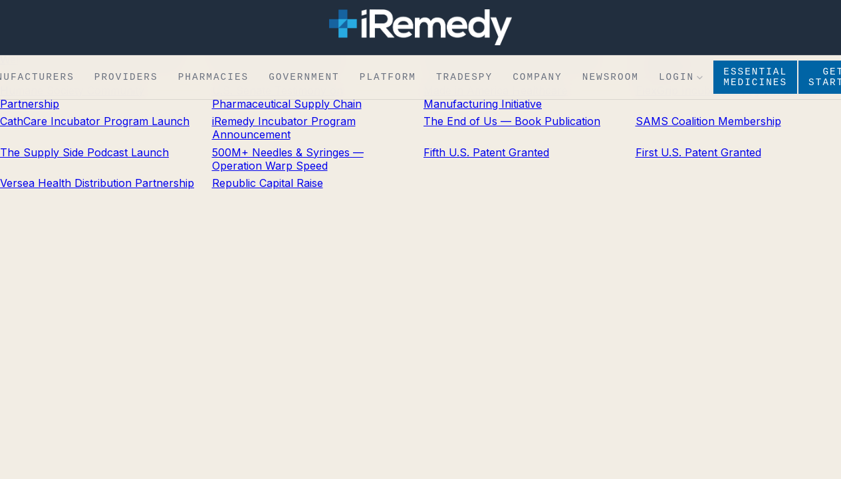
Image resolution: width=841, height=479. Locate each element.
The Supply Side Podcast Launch (84, 152)
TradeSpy (464, 79)
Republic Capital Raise (267, 183)
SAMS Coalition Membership (708, 121)
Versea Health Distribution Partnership (97, 183)
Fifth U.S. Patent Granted (486, 152)
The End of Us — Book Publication (511, 121)
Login (681, 79)
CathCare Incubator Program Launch (94, 121)
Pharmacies (213, 79)
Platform (388, 79)
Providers (126, 79)
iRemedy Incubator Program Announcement (284, 127)
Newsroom (610, 79)
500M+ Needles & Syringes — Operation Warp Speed (288, 159)
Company (537, 79)
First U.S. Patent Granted (698, 152)
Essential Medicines (755, 79)
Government (304, 79)
